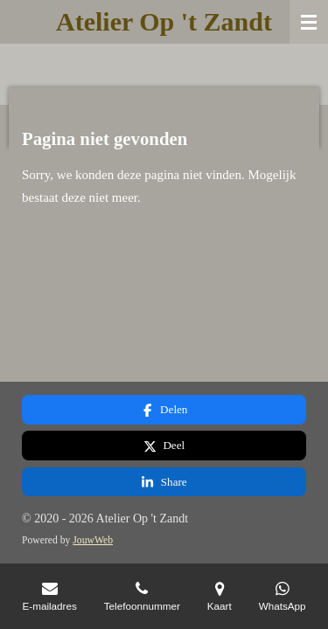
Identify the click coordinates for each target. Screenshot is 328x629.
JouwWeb (93, 540)
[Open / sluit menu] (309, 22)
